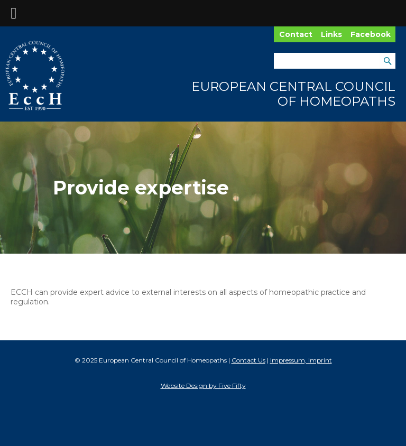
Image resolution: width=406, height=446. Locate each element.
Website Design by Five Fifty (203, 385)
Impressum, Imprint (301, 360)
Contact (295, 34)
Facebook (370, 34)
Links (331, 34)
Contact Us (248, 360)
